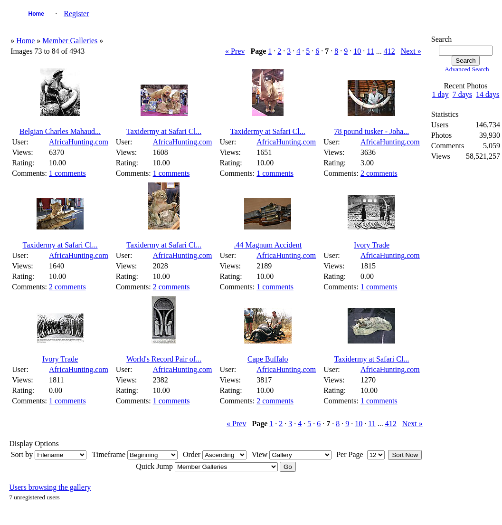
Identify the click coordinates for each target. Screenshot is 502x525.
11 (370, 51)
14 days (487, 94)
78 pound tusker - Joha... (371, 131)
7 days (462, 94)
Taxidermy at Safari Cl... (163, 131)
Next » (411, 51)
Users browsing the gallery (50, 487)
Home (36, 13)
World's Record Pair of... (163, 359)
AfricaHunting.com (78, 142)
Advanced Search (467, 69)
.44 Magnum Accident (268, 245)
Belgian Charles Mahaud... (60, 131)
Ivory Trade (371, 245)
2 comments (379, 173)
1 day (440, 94)
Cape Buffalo (267, 359)
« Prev (235, 51)
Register (76, 14)
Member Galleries (69, 41)
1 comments (67, 173)
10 (357, 51)
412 (389, 51)
